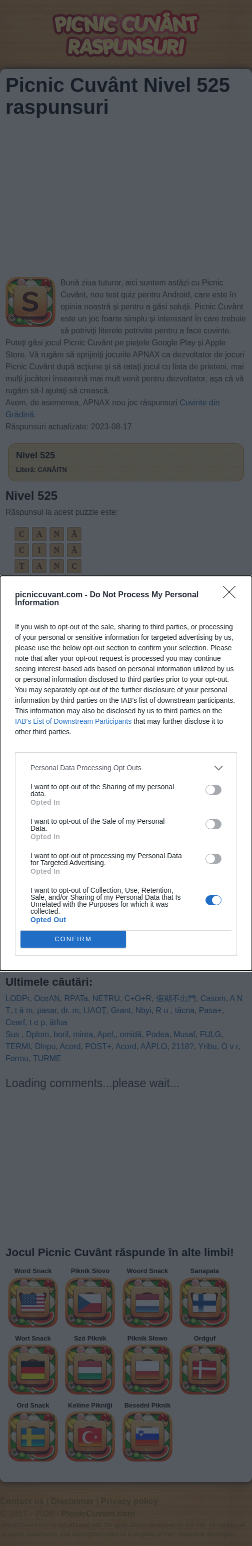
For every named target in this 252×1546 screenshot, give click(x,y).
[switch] (214, 790)
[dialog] (126, 773)
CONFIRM (73, 939)
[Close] (232, 595)
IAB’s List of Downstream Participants (73, 721)
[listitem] (126, 768)
